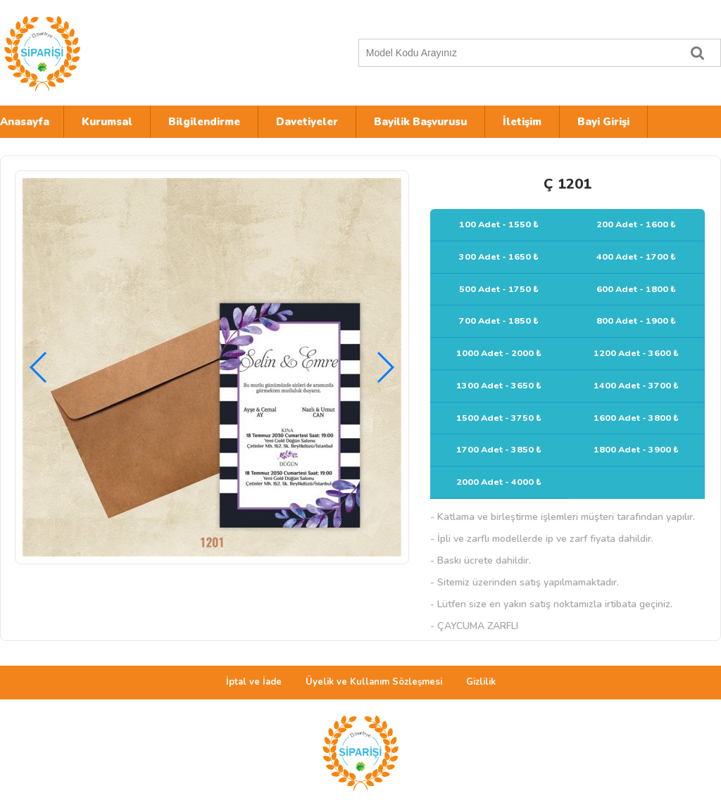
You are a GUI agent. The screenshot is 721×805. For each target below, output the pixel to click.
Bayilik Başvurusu (420, 122)
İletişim (522, 122)
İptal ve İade (254, 682)
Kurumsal (107, 122)
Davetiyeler (307, 122)
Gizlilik (481, 682)
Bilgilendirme (204, 122)
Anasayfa (24, 122)
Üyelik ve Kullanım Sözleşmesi (374, 682)
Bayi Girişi (603, 122)
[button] (384, 367)
